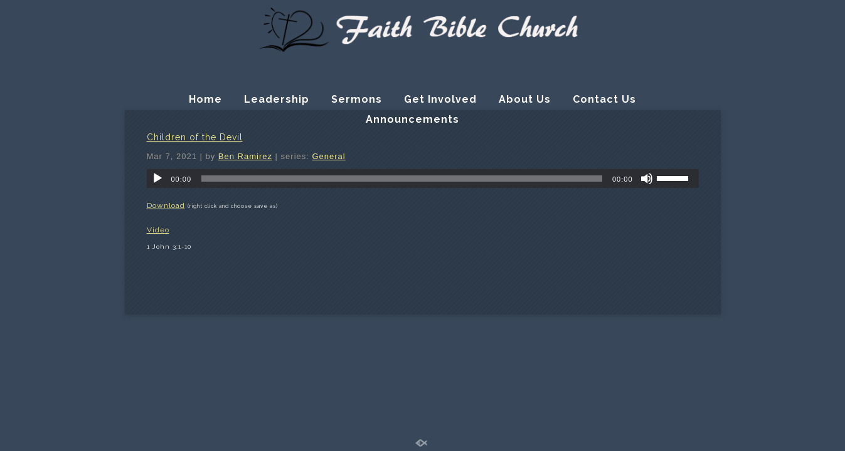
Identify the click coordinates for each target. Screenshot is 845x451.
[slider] (401, 178)
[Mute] (646, 178)
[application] (423, 178)
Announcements (412, 119)
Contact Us (604, 99)
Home (205, 99)
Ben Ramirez (245, 156)
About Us (525, 99)
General (328, 156)
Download (166, 205)
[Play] (157, 178)
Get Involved (440, 99)
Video (158, 230)
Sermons (356, 99)
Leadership (276, 99)
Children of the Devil (195, 137)
